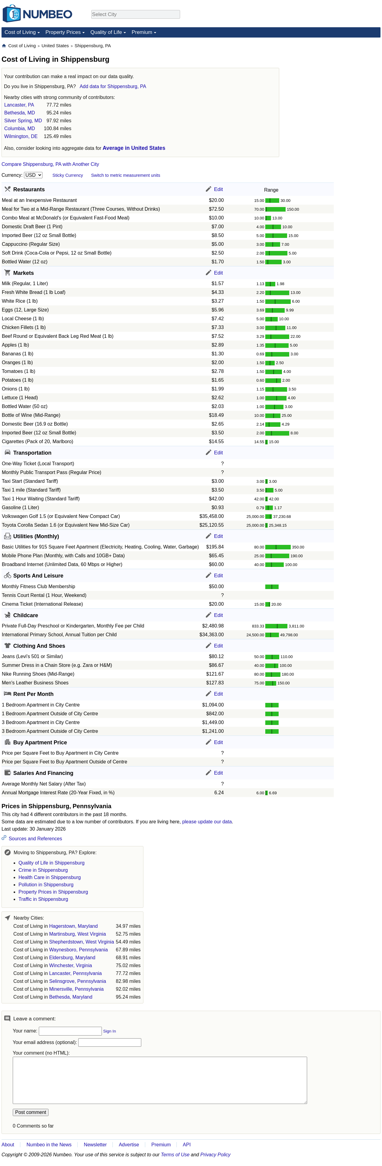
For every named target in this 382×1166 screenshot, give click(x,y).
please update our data (207, 821)
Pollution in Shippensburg (45, 884)
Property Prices (63, 32)
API (187, 1144)
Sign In (109, 1031)
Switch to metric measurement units (125, 175)
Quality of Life (106, 32)
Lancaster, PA (19, 104)
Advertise (129, 1144)
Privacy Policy (215, 1154)
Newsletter (95, 1144)
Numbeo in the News (49, 1144)
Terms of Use (175, 1154)
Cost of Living (20, 32)
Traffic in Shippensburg (43, 899)
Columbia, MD (19, 128)
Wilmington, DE (21, 136)
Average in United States (134, 148)
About (8, 1144)
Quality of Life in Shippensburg (51, 862)
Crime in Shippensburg (43, 870)
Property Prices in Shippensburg (53, 891)
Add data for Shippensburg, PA (113, 86)
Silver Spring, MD (23, 120)
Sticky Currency (67, 175)
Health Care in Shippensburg (49, 877)
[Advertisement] (335, 80)
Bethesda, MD (19, 112)
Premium (142, 32)
